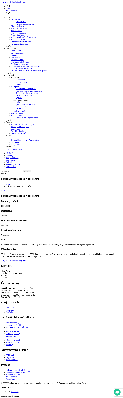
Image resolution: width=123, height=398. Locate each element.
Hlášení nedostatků (18, 133)
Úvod (8, 184)
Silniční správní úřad (14, 149)
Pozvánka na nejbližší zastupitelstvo (30, 91)
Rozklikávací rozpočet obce (27, 118)
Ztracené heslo (12, 360)
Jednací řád (20, 80)
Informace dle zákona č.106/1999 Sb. (25, 66)
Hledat (8, 6)
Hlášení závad (11, 138)
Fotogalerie (10, 160)
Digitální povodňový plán (21, 42)
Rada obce (15, 77)
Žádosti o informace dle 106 (17, 327)
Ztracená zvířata (17, 35)
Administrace (11, 379)
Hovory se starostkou (19, 44)
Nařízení (19, 102)
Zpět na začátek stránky (10, 396)
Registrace (10, 357)
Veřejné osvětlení (18, 144)
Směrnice (19, 109)
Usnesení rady (21, 82)
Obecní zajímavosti (18, 26)
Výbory (19, 98)
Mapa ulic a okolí (18, 39)
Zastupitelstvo (16, 86)
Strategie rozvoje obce (19, 28)
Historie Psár (21, 22)
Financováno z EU (13, 374)
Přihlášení (10, 355)
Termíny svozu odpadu (20, 127)
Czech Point (15, 57)
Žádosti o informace (24, 69)
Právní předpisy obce (19, 100)
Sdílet (3, 190)
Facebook (10, 308)
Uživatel (9, 8)
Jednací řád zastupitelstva (26, 89)
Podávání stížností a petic (21, 64)
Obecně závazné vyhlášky (26, 104)
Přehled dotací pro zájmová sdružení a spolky (29, 71)
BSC (12, 387)
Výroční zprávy (17, 113)
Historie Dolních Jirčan (25, 24)
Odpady (9, 122)
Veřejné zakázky (17, 53)
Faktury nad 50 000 (13, 325)
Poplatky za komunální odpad (22, 124)
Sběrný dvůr (16, 129)
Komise (19, 84)
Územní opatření (22, 106)
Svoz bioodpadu (17, 131)
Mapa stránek (11, 11)
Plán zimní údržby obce (20, 62)
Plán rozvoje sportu (18, 33)
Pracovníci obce (17, 60)
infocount (14, 392)
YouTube (9, 312)
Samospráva (11, 75)
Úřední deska (11, 153)
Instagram (10, 310)
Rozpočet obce (17, 115)
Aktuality (9, 155)
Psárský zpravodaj (13, 164)
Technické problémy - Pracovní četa (25, 140)
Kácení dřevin (16, 31)
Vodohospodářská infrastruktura (23, 37)
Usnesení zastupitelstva (25, 95)
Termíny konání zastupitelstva (28, 93)
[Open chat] (117, 392)
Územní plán (16, 51)
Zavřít (8, 46)
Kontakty (14, 55)
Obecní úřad (11, 48)
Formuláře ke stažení (19, 111)
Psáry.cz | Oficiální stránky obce (13, 2)
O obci (8, 17)
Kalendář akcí (11, 162)
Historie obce (16, 19)
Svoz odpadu (16, 142)
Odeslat (27, 171)
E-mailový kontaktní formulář (18, 372)
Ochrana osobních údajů (15, 370)
